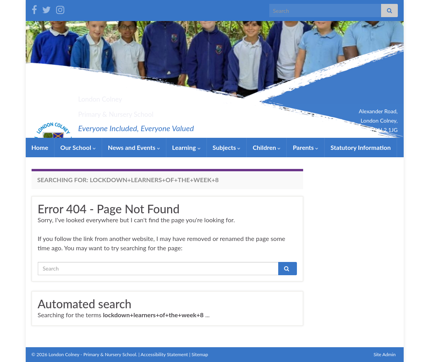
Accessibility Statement (164, 354)
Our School (78, 147)
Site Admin (385, 354)
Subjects (227, 147)
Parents (305, 147)
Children (266, 147)
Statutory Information (360, 147)
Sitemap (200, 354)
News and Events (134, 147)
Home (40, 147)
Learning (186, 147)
